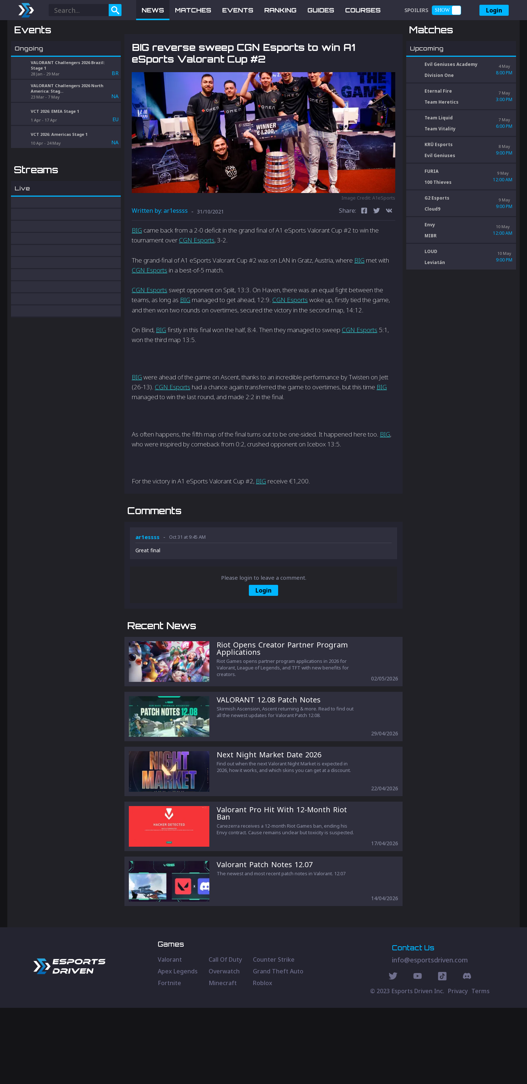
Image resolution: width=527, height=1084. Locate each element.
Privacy (458, 1067)
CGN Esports (196, 278)
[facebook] (364, 249)
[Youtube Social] (417, 1053)
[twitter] (376, 249)
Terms (480, 1067)
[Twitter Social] (393, 1053)
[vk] (389, 249)
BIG (137, 268)
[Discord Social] (442, 1053)
